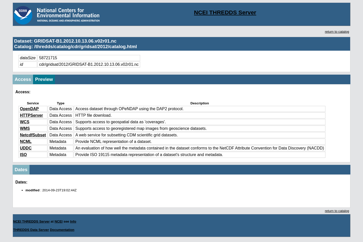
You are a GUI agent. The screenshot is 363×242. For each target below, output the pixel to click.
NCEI (58, 221)
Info (73, 221)
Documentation (62, 230)
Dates (21, 169)
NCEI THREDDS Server (225, 12)
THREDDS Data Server (31, 230)
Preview (44, 79)
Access (23, 79)
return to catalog (337, 32)
